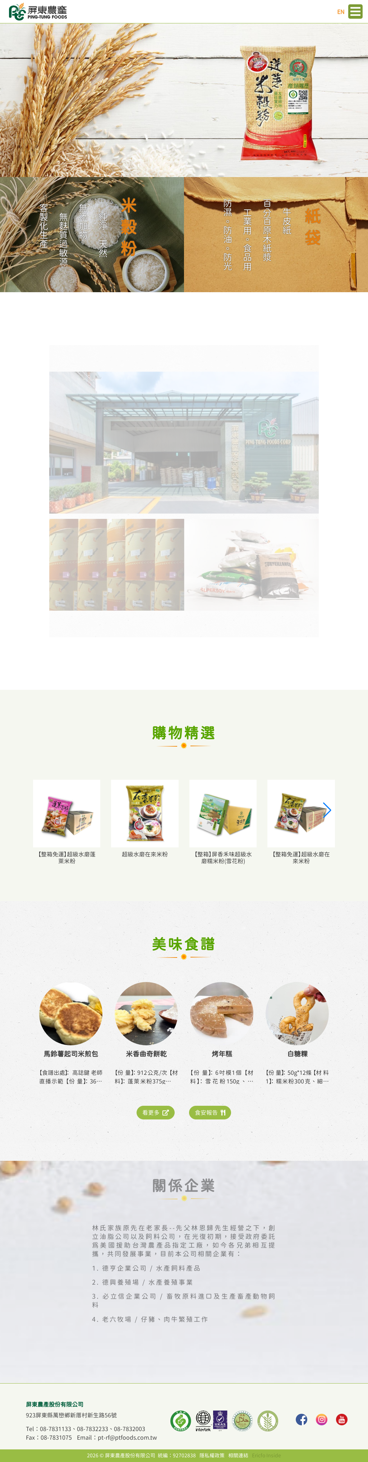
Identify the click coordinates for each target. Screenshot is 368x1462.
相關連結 (238, 1455)
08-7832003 (129, 1429)
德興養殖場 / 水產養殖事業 (148, 1271)
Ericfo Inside (266, 1455)
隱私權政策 (212, 1455)
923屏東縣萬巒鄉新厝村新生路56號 (71, 1415)
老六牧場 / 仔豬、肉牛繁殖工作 (155, 1308)
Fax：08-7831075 (49, 1437)
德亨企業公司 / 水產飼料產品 (151, 1257)
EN (341, 12)
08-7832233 (92, 1429)
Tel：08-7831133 (48, 1429)
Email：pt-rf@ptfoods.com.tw (117, 1437)
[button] (326, 810)
